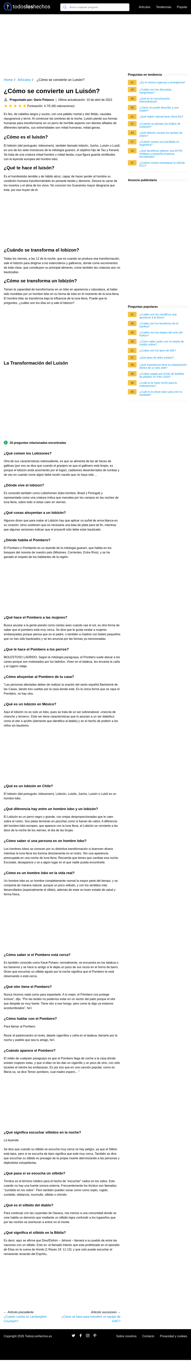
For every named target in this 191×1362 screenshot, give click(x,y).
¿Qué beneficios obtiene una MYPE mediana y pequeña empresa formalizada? (160, 153)
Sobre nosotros (126, 1336)
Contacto (148, 1336)
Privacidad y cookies (173, 1336)
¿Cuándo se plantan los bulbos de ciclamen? (159, 125)
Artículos (144, 7)
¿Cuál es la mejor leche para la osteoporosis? (158, 384)
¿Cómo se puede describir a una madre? (159, 109)
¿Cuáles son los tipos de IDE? (157, 350)
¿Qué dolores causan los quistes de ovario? (161, 134)
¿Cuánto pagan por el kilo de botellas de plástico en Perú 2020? (161, 375)
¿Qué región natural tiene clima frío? (161, 116)
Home (8, 80)
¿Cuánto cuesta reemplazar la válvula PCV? (162, 164)
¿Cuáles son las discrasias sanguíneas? (155, 91)
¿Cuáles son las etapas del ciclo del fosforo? (161, 334)
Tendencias (163, 7)
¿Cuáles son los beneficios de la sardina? (158, 325)
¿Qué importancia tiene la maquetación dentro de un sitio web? (162, 366)
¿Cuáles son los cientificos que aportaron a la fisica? (158, 316)
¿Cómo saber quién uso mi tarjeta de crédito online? (161, 343)
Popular (182, 7)
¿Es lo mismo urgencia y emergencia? (162, 82)
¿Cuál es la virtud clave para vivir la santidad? (160, 393)
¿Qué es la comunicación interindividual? (154, 100)
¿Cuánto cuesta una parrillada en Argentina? (159, 143)
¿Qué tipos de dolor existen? (156, 357)
